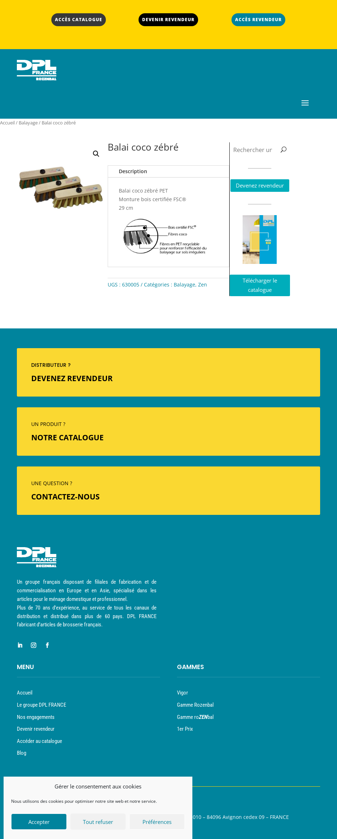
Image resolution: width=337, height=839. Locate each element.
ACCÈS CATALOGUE (78, 19)
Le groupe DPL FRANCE (41, 705)
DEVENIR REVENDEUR (168, 19)
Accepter (39, 824)
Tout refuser (98, 824)
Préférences (157, 824)
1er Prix (185, 729)
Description (133, 171)
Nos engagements (36, 717)
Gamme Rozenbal (195, 705)
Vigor (182, 692)
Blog (21, 753)
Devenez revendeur (260, 185)
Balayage (28, 122)
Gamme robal (195, 717)
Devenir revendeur (36, 729)
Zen (202, 284)
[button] (96, 153)
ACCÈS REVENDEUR (258, 19)
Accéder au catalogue (39, 741)
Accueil (7, 122)
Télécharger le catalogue (260, 285)
